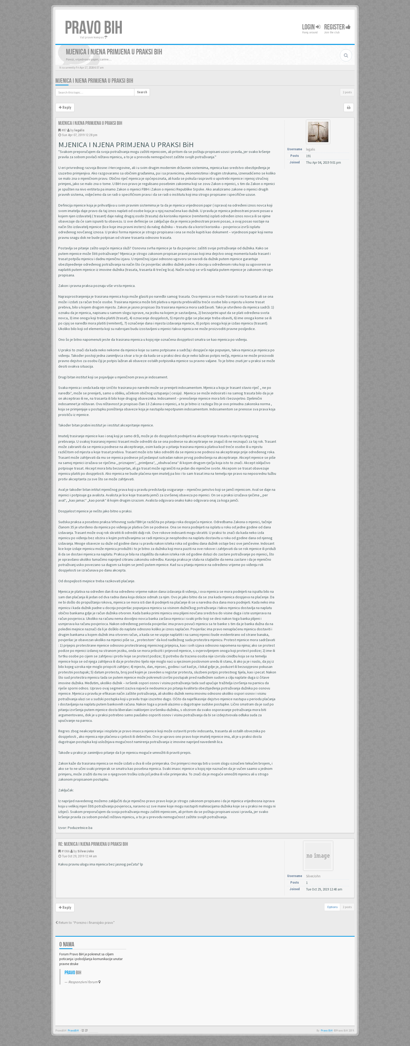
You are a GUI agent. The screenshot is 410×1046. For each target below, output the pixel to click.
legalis (79, 130)
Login (311, 27)
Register (337, 27)
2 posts (347, 92)
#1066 (65, 851)
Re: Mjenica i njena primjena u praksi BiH (93, 844)
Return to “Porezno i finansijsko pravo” (85, 922)
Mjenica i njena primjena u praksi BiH (94, 81)
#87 (63, 130)
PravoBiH (73, 1030)
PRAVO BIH (94, 28)
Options (332, 907)
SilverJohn (85, 851)
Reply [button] (65, 107)
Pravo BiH (327, 1030)
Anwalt (93, 1030)
